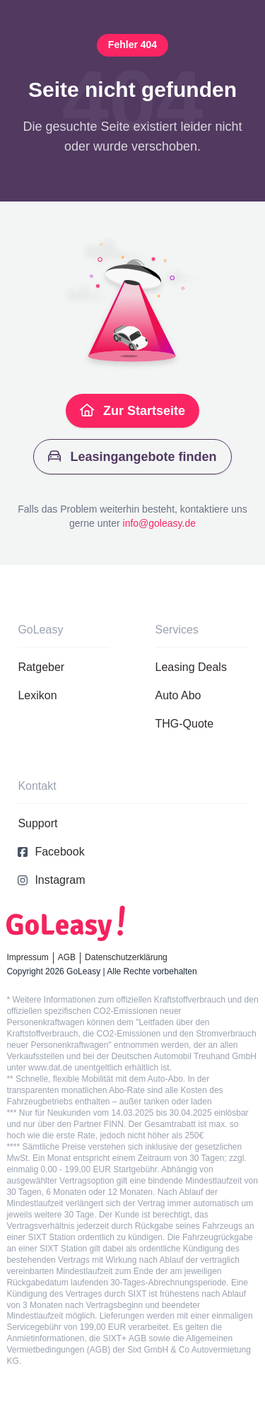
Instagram (51, 880)
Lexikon (37, 695)
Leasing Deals (191, 667)
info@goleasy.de (159, 523)
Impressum (27, 957)
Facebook (51, 852)
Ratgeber (41, 667)
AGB (67, 957)
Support (37, 823)
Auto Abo (178, 695)
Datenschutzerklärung (126, 957)
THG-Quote (184, 724)
